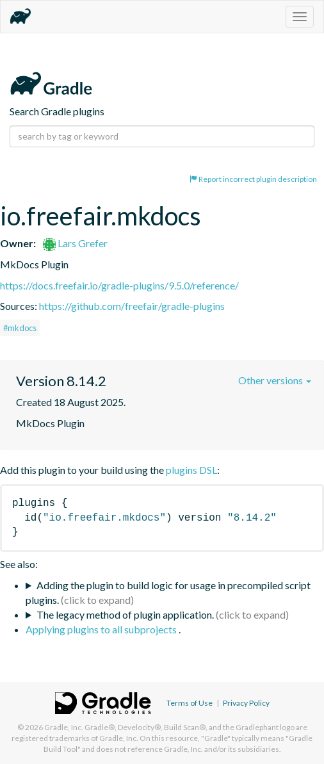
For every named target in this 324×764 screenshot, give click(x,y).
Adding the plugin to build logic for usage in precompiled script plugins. (168, 592)
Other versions (274, 380)
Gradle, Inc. (63, 727)
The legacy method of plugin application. (125, 614)
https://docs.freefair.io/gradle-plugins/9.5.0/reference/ (119, 285)
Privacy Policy (246, 703)
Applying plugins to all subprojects (102, 629)
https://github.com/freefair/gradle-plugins (132, 306)
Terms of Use (189, 703)
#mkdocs (19, 328)
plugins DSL (191, 470)
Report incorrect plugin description (253, 179)
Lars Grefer (75, 243)
